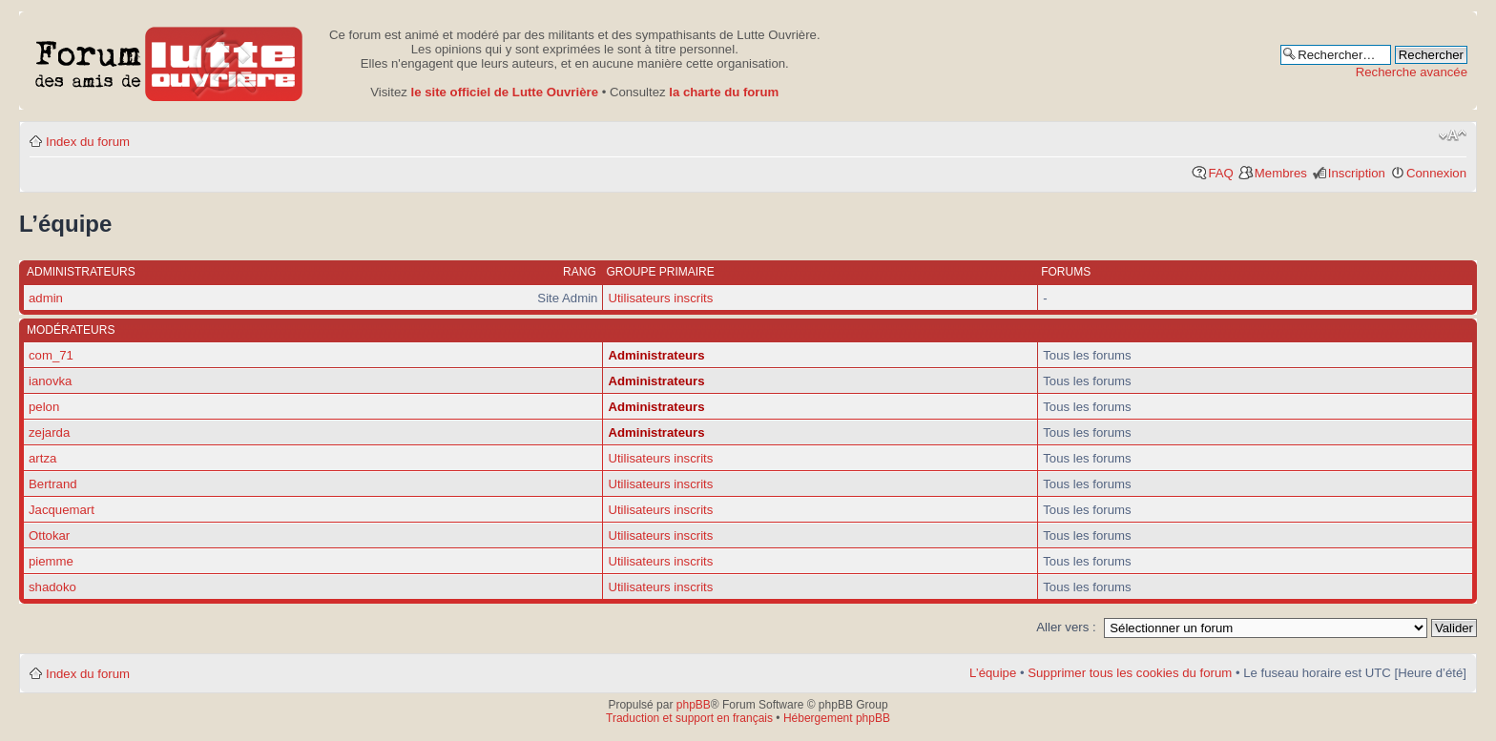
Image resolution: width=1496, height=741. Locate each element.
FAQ (1220, 173)
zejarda (49, 432)
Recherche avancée (1411, 72)
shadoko (52, 587)
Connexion (1436, 173)
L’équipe (992, 673)
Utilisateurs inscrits (660, 298)
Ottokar (49, 535)
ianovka (50, 381)
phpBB (693, 704)
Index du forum (88, 141)
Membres (1281, 173)
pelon (44, 407)
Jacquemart (61, 510)
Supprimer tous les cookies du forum (1130, 673)
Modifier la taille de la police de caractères (1452, 135)
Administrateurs (656, 355)
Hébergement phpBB (836, 718)
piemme (51, 561)
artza (42, 458)
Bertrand (53, 484)
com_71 (51, 355)
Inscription (1356, 173)
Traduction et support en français (689, 718)
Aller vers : (1065, 627)
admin (46, 298)
